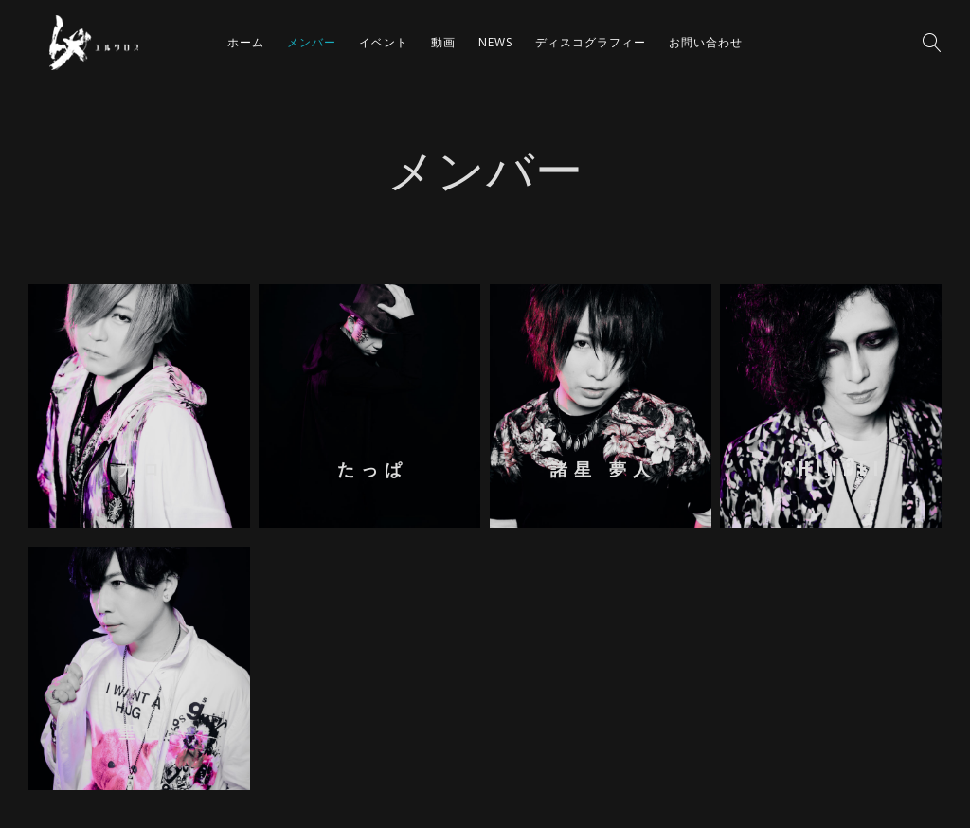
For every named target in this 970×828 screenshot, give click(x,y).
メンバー (311, 42)
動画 (443, 42)
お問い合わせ (706, 42)
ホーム (245, 42)
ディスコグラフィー (590, 42)
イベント (383, 42)
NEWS (495, 42)
